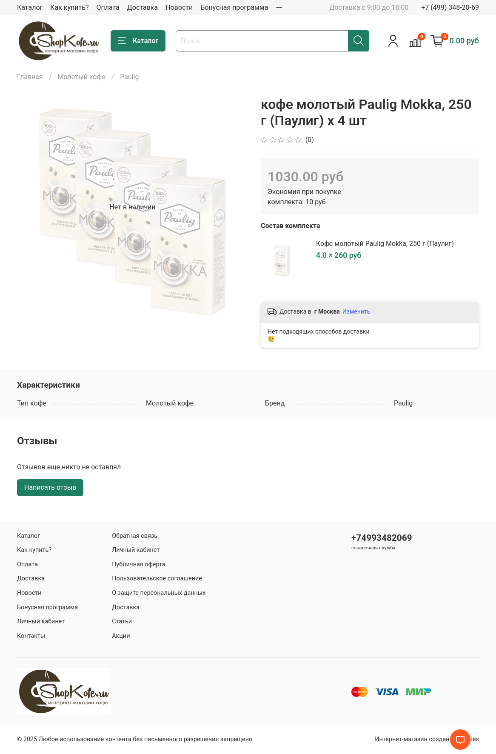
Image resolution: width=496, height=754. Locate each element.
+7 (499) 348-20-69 (450, 7)
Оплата (107, 7)
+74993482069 (381, 538)
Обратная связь (134, 536)
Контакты (31, 636)
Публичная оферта (138, 564)
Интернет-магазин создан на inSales (427, 739)
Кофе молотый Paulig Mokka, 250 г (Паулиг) (385, 244)
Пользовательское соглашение (157, 578)
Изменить (356, 311)
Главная (30, 77)
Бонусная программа (234, 7)
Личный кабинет (41, 621)
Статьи (122, 621)
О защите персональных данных (158, 593)
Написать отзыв (50, 487)
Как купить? (69, 7)
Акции (121, 636)
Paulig (129, 77)
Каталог (30, 7)
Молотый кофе (81, 77)
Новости (179, 7)
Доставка (142, 7)
